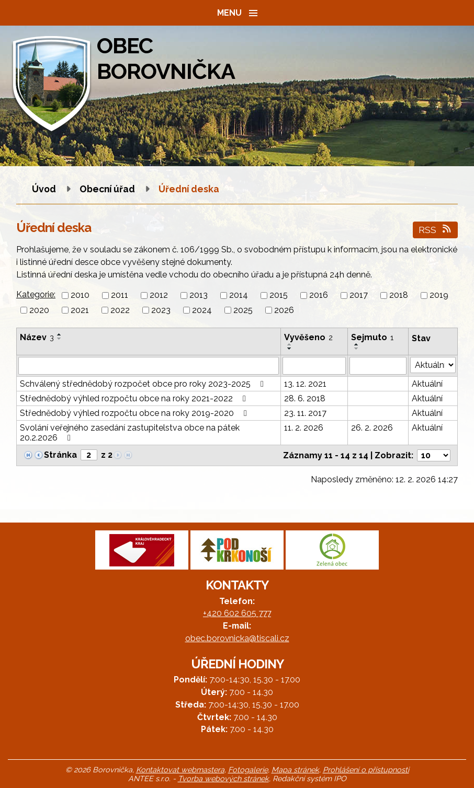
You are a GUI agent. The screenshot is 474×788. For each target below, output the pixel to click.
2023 (161, 310)
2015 (278, 295)
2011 (119, 295)
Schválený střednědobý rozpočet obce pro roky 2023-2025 (143, 384)
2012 (159, 295)
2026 (284, 310)
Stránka (60, 455)
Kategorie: (35, 294)
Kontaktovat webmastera (180, 769)
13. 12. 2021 (305, 384)
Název (37, 337)
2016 (318, 295)
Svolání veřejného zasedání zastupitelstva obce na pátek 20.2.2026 (130, 433)
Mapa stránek (295, 769)
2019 (439, 295)
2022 (120, 310)
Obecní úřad (108, 188)
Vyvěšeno (308, 337)
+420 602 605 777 (237, 613)
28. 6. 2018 (304, 398)
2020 (39, 310)
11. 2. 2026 (303, 428)
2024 (202, 310)
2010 (80, 295)
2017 (358, 295)
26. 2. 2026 (372, 428)
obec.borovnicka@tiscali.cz (237, 638)
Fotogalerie (248, 769)
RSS (436, 229)
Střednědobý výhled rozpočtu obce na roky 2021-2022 (135, 398)
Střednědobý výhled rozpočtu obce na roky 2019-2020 (135, 413)
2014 (238, 295)
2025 (243, 310)
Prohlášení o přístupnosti (366, 769)
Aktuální (427, 384)
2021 (80, 310)
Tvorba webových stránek (223, 778)
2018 (398, 295)
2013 (198, 295)
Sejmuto (372, 337)
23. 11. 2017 (305, 413)
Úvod (44, 188)
